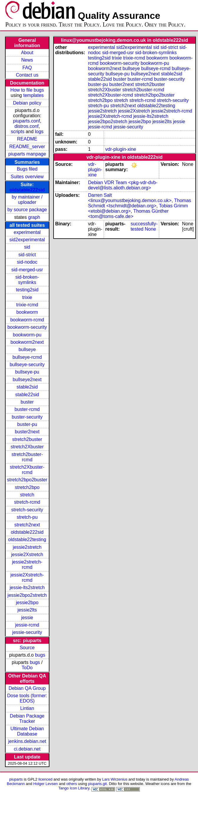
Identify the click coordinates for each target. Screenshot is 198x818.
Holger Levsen (45, 783)
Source (27, 647)
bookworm (27, 312)
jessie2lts (27, 609)
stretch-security (27, 509)
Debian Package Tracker (27, 718)
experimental (27, 232)
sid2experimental (27, 239)
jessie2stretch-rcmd (27, 564)
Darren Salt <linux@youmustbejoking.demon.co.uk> (130, 198)
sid (27, 246)
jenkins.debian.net (27, 741)
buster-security (27, 416)
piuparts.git (97, 783)
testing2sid (27, 289)
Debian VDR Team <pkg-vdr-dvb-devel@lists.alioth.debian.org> (122, 185)
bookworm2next (27, 342)
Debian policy (27, 102)
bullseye (27, 349)
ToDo (27, 667)
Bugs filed (27, 168)
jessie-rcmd (27, 624)
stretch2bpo (27, 487)
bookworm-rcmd (27, 319)
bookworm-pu (27, 334)
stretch (27, 494)
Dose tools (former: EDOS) (27, 698)
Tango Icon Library (73, 788)
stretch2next (27, 524)
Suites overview (27, 176)
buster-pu (27, 424)
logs (39, 131)
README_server (27, 146)
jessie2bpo (27, 602)
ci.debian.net (27, 748)
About (27, 52)
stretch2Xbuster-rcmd (27, 470)
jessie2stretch (27, 547)
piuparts (16, 779)
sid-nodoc (27, 262)
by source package (27, 209)
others (71, 783)
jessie (27, 617)
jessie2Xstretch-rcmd (27, 577)
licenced (46, 779)
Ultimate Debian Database (27, 731)
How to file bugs (27, 89)
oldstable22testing (27, 539)
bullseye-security (27, 364)
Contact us (27, 74)
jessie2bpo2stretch (27, 595)
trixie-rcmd (27, 304)
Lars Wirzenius (114, 779)
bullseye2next (27, 379)
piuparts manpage (27, 153)
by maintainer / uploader (27, 199)
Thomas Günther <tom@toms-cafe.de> (128, 214)
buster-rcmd (27, 409)
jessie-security (27, 632)
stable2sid (27, 386)
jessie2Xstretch (27, 554)
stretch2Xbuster (27, 446)
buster (27, 401)
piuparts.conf (26, 120)
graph (34, 217)
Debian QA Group (27, 688)
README (27, 138)
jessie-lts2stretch (27, 587)
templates (33, 95)
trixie (27, 297)
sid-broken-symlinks (27, 280)
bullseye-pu (27, 371)
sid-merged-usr (27, 269)
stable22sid (27, 394)
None (150, 229)
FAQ (27, 67)
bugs (40, 654)
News (27, 59)
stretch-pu (27, 517)
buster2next (27, 431)
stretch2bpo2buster (27, 479)
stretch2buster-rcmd (27, 457)
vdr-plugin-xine (120, 149)
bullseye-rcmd (27, 357)
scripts (17, 131)
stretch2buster (27, 439)
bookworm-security (27, 327)
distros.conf (26, 126)
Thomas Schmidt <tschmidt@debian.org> (139, 203)
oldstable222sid (27, 189)
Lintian (27, 708)
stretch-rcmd (27, 502)
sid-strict (27, 254)
